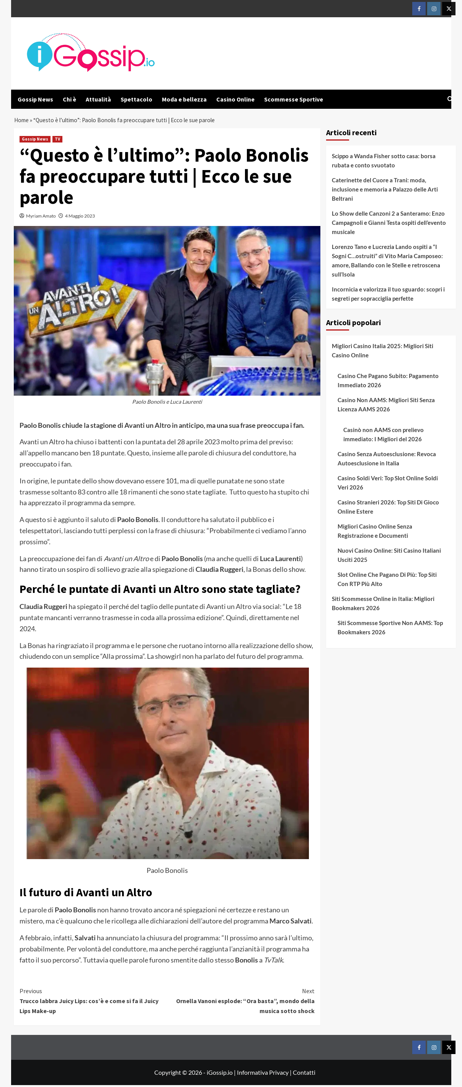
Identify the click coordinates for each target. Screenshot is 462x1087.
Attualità (98, 99)
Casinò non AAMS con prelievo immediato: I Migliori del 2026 (383, 436)
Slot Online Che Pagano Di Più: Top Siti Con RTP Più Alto (387, 581)
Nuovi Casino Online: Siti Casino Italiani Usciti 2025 (389, 557)
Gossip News (35, 99)
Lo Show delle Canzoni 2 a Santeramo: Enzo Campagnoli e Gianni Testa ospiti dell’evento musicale (389, 224)
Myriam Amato (41, 218)
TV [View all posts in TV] (57, 141)
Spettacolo (136, 99)
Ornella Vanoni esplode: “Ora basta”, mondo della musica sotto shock (241, 1003)
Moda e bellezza (184, 99)
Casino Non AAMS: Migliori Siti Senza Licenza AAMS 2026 (386, 406)
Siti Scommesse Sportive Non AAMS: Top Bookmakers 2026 (390, 629)
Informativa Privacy (263, 1074)
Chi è (69, 99)
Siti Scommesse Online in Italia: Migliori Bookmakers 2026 (383, 605)
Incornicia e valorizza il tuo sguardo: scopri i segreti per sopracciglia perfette (388, 296)
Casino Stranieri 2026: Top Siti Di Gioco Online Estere (388, 509)
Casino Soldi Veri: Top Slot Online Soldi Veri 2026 (388, 484)
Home (22, 121)
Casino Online (235, 99)
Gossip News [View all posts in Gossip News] (35, 141)
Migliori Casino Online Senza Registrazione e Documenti (375, 533)
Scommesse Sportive (293, 99)
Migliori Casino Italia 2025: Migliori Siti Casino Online (382, 352)
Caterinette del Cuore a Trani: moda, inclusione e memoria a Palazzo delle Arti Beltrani (385, 191)
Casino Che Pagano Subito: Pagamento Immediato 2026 (388, 382)
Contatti (304, 1074)
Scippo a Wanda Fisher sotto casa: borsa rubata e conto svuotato (384, 162)
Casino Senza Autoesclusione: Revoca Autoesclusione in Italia (387, 460)
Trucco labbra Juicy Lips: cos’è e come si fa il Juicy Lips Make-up (93, 1003)
